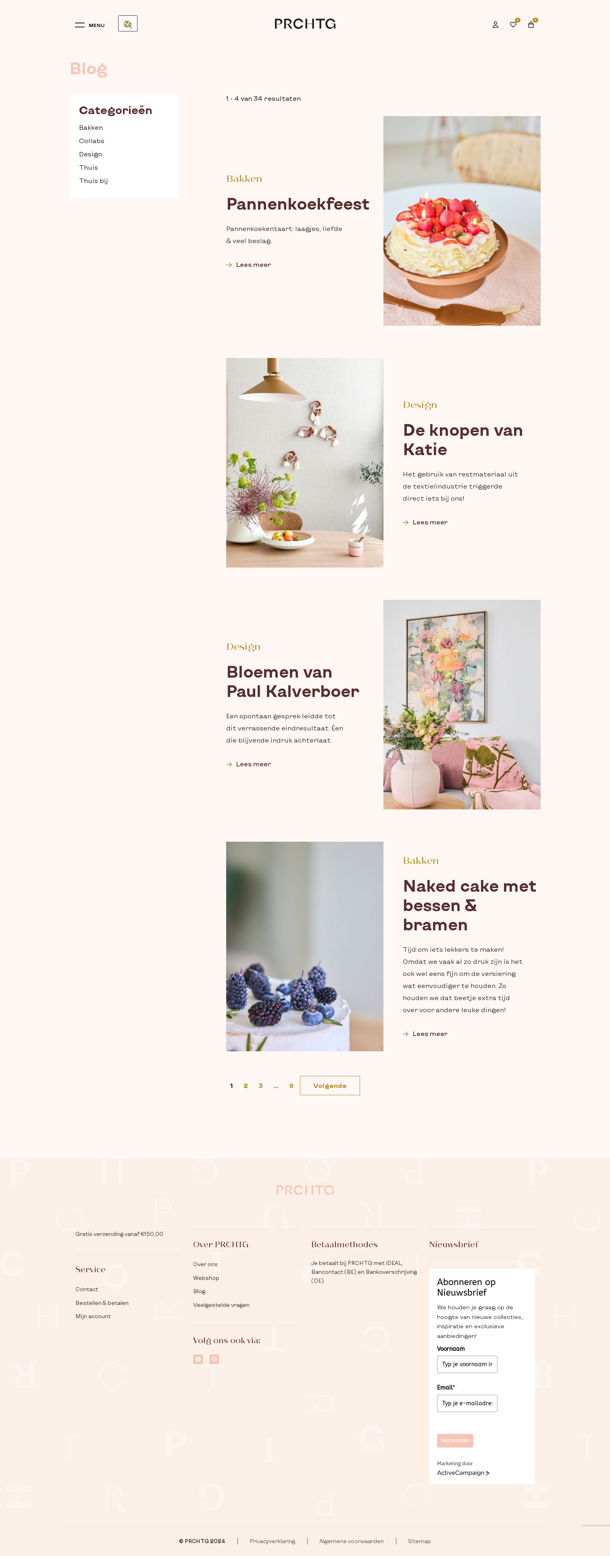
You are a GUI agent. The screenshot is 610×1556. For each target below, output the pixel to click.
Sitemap (419, 1541)
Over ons (205, 1264)
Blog (199, 1291)
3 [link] (260, 1085)
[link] (330, 1085)
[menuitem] (498, 19)
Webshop (206, 1278)
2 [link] (246, 1085)
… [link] (276, 1085)
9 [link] (291, 1085)
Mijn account (92, 1316)
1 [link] (231, 1085)
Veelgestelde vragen (221, 1305)
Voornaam (451, 1349)
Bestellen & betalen (102, 1303)
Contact (86, 1289)
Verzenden (455, 1440)
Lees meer (248, 264)
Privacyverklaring (272, 1541)
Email (446, 1387)
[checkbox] (124, 127)
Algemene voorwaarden (351, 1541)
